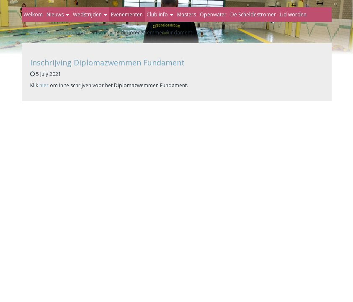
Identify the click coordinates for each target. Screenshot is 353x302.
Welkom (33, 14)
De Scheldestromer (253, 14)
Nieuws (57, 14)
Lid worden (293, 14)
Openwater (213, 14)
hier (44, 85)
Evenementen (127, 14)
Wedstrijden (90, 14)
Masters (186, 14)
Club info (160, 14)
